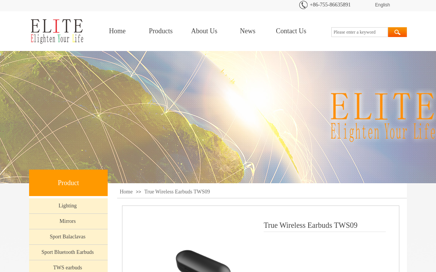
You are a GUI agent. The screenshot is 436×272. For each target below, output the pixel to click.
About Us (204, 31)
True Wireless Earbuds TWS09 (177, 192)
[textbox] (359, 32)
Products (161, 31)
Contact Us (291, 31)
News (247, 31)
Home (117, 31)
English (382, 5)
